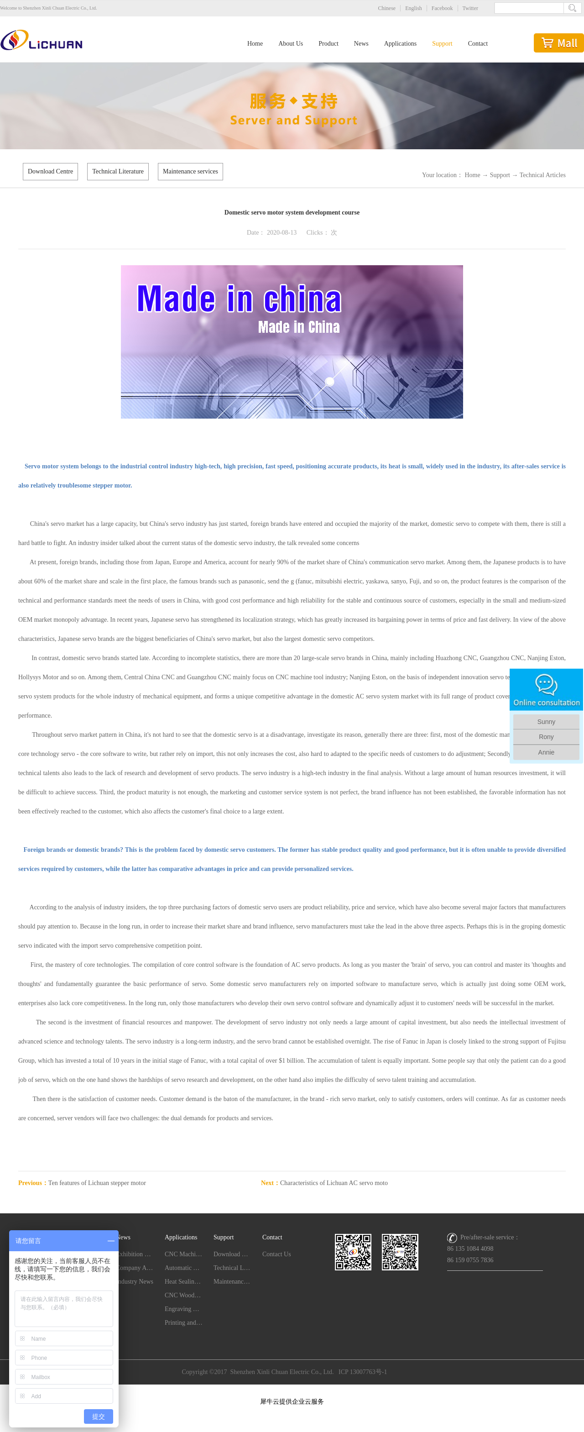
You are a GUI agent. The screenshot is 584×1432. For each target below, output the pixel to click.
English (413, 8)
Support (500, 175)
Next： (324, 1183)
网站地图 (292, 1390)
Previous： (82, 1183)
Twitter (470, 8)
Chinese (387, 8)
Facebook (442, 8)
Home (255, 43)
